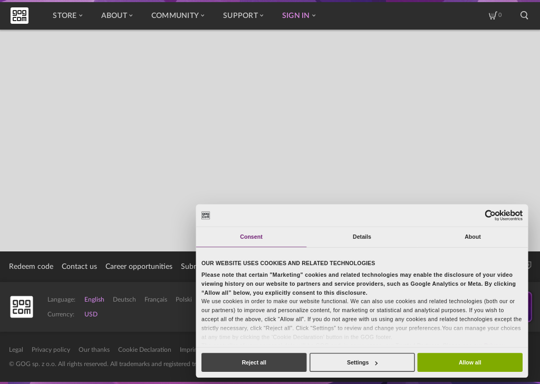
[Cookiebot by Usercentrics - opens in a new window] (490, 215)
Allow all (470, 362)
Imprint (190, 349)
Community (177, 16)
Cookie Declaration (144, 349)
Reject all (254, 362)
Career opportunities (138, 266)
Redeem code (31, 266)
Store (67, 16)
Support (243, 16)
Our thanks (94, 349)
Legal (16, 349)
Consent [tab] (251, 236)
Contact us (79, 266)
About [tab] (473, 236)
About (116, 16)
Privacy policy (51, 349)
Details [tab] (362, 236)
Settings (362, 362)
